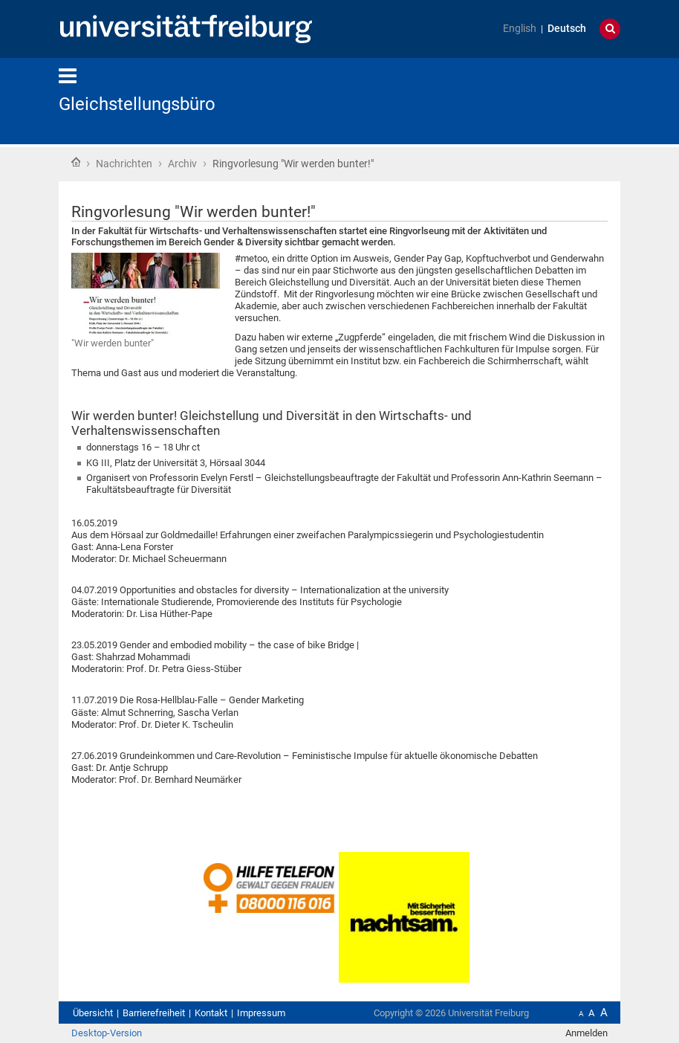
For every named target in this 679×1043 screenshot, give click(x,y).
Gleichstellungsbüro (137, 104)
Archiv (182, 163)
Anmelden (586, 1033)
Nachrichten (124, 163)
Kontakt (211, 1012)
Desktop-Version (106, 1033)
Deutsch (567, 28)
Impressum (261, 1012)
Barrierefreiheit (154, 1012)
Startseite (75, 162)
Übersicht (93, 1012)
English (519, 28)
